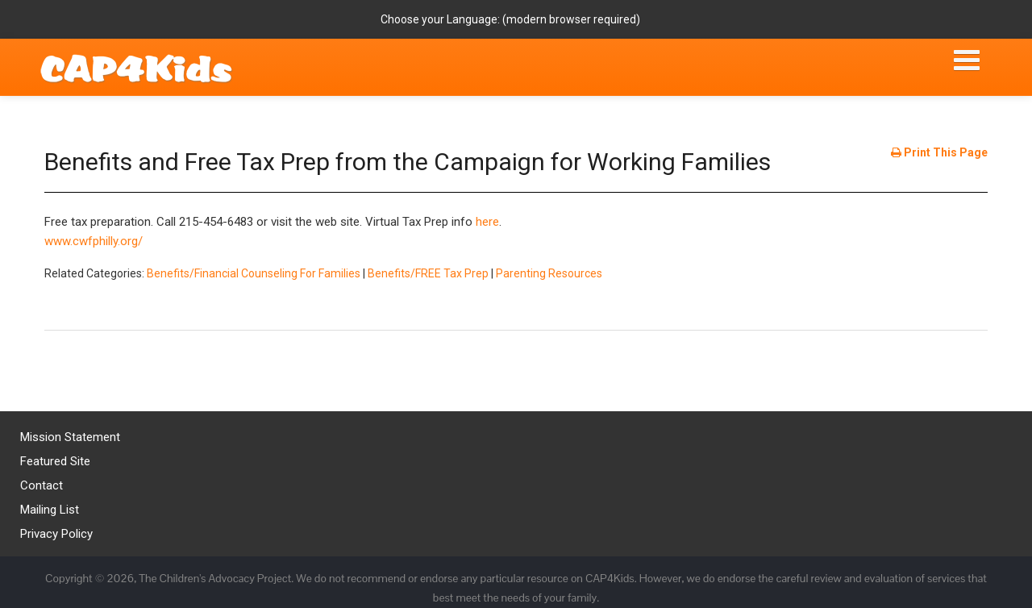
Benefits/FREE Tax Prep (428, 273)
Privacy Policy (56, 534)
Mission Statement (70, 437)
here (487, 221)
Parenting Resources (549, 273)
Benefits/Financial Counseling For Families (253, 273)
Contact (41, 485)
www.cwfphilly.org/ (93, 241)
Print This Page (939, 152)
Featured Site (55, 461)
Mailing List (49, 509)
